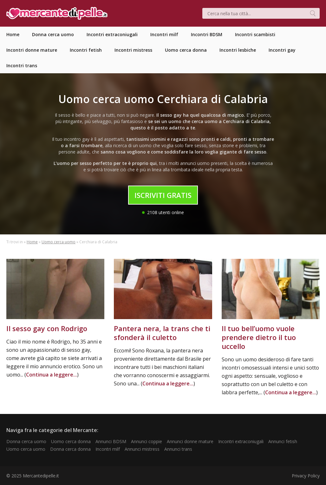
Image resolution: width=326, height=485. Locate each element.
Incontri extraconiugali (241, 441)
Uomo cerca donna (71, 441)
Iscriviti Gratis (163, 195)
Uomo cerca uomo (58, 242)
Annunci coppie (146, 441)
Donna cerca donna (70, 449)
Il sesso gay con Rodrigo (46, 328)
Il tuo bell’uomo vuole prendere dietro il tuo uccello (259, 337)
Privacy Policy (306, 476)
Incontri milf (107, 449)
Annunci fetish (282, 441)
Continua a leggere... (51, 374)
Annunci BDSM (110, 441)
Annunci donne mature (190, 441)
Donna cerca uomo (26, 441)
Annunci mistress (142, 449)
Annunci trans (178, 449)
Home (32, 242)
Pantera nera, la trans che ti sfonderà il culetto (162, 333)
